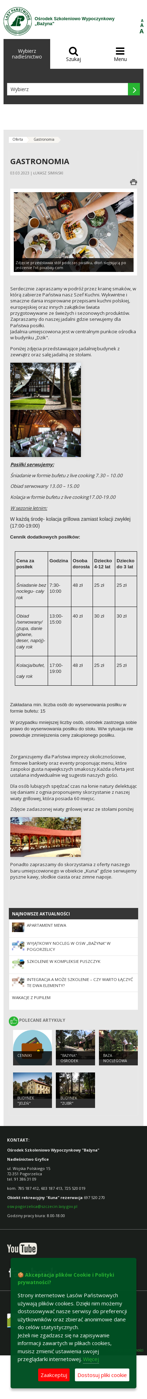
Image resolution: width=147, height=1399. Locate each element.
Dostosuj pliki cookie (102, 1374)
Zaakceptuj (54, 1374)
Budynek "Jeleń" (25, 1101)
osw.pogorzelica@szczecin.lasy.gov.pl (42, 1206)
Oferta (17, 139)
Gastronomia (44, 139)
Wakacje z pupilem (31, 997)
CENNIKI (24, 1055)
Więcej (91, 1358)
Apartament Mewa (46, 925)
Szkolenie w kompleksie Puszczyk (63, 961)
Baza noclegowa (115, 1058)
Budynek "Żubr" (68, 1101)
